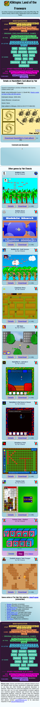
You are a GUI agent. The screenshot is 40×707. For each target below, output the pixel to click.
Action (15, 48)
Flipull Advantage (12, 614)
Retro (25, 59)
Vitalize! (30, 554)
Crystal (9, 611)
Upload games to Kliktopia (28, 23)
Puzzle (25, 55)
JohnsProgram (33, 597)
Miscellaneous (32, 62)
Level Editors (31, 29)
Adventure (23, 48)
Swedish (33, 73)
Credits (17, 23)
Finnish (17, 71)
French (23, 71)
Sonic (14, 75)
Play (20, 554)
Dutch (11, 71)
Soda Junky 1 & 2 (12, 612)
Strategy (18, 59)
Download (22, 206)
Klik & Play (15, 36)
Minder (9, 606)
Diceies (9, 604)
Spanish (27, 73)
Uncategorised (24, 65)
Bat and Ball (22, 52)
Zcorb (8, 617)
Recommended (16, 27)
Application (32, 48)
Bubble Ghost (11, 609)
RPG (31, 59)
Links (29, 25)
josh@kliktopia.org (21, 700)
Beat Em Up (32, 52)
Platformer (17, 55)
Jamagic (24, 39)
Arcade (14, 52)
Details (11, 206)
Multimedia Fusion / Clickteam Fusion (26, 38)
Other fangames (22, 75)
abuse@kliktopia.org (17, 701)
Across (9, 615)
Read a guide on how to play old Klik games (20, 93)
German (28, 71)
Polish (13, 73)
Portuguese (20, 73)
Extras (24, 25)
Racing (32, 55)
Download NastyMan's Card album (19, 138)
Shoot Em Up (15, 62)
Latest (24, 27)
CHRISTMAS (24, 77)
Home (11, 23)
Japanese (35, 71)
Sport (23, 62)
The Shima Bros (12, 607)
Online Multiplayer (20, 29)
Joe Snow (10, 619)
